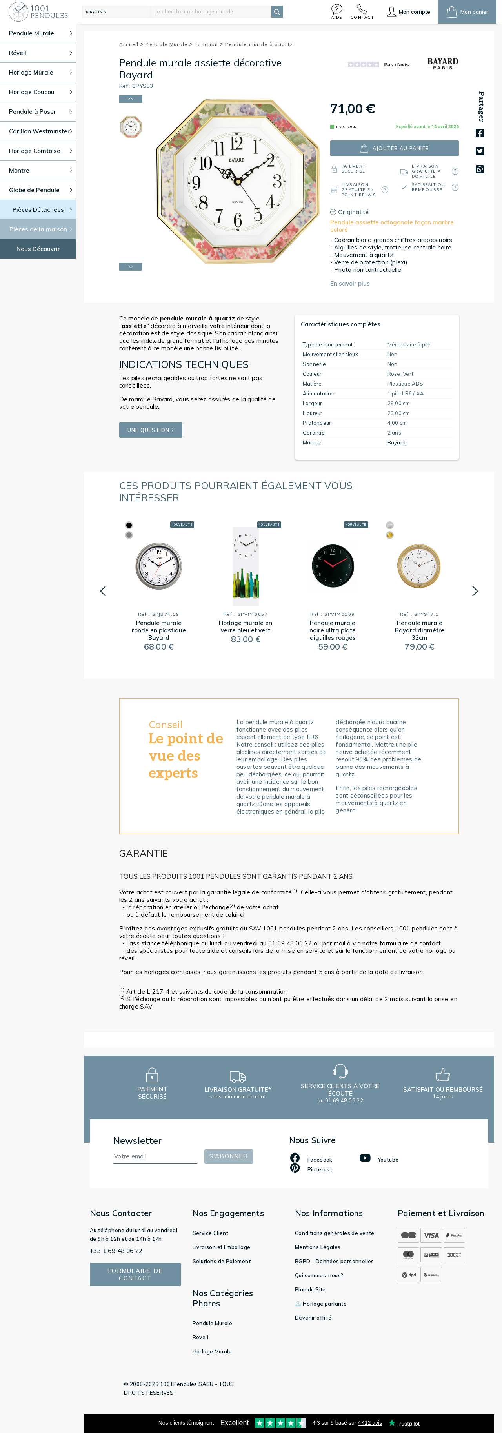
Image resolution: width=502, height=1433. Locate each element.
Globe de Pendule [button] (40, 190)
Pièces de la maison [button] (41, 229)
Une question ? (151, 430)
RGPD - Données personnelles (334, 1261)
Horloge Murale (212, 1351)
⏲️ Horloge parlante (321, 1303)
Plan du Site (310, 1289)
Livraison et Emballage (222, 1247)
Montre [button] (40, 170)
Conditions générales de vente (335, 1233)
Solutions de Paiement (222, 1261)
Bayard (396, 442)
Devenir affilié (313, 1318)
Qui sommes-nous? (319, 1275)
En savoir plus (350, 283)
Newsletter (137, 1140)
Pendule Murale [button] (40, 33)
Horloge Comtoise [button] (40, 151)
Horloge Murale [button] (40, 72)
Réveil (200, 1337)
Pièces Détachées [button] (43, 209)
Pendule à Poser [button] (40, 111)
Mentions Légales (317, 1247)
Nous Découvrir (38, 249)
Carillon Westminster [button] (40, 131)
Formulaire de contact (135, 1274)
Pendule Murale (169, 44)
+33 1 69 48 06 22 (116, 1251)
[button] (337, 11)
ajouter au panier (394, 148)
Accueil (131, 44)
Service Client (211, 1233)
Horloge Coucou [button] (40, 92)
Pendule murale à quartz (259, 44)
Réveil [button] (40, 52)
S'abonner (228, 1156)
